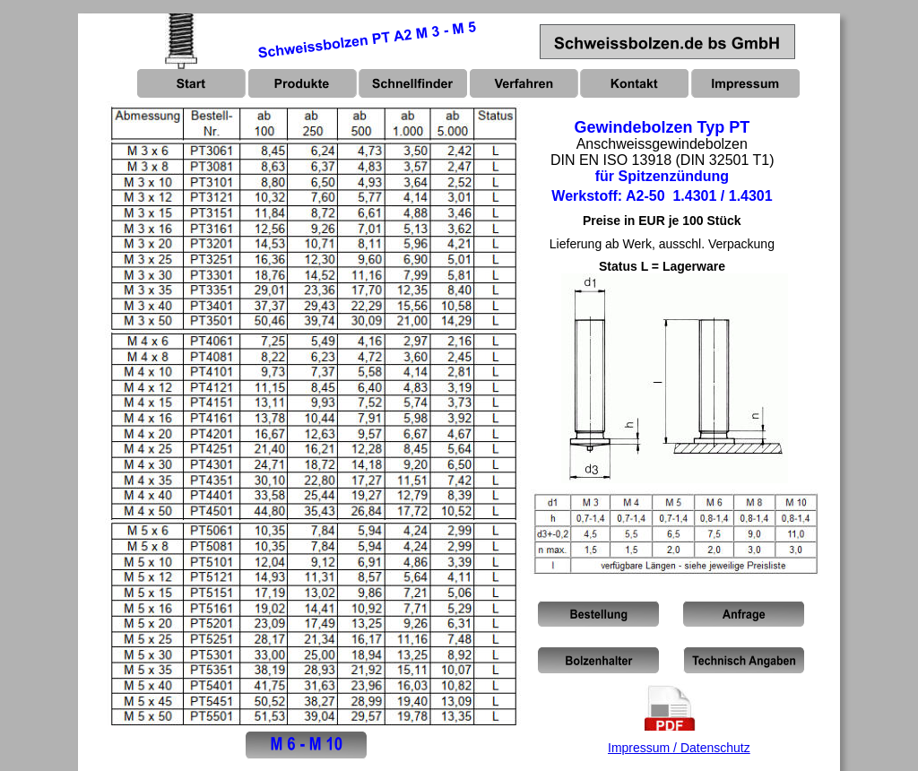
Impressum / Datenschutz (679, 748)
